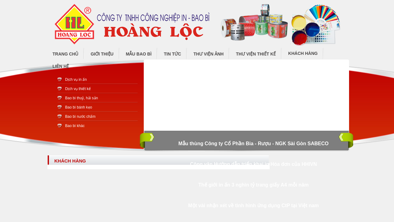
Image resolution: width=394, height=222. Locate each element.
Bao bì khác (75, 126)
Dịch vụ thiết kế (78, 89)
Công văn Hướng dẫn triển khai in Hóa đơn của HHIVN (253, 164)
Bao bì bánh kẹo (78, 107)
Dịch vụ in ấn (76, 79)
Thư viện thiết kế (256, 53)
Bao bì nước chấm (80, 116)
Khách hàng (303, 53)
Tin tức (172, 53)
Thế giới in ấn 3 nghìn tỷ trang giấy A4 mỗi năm (253, 184)
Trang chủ (65, 53)
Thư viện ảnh (208, 53)
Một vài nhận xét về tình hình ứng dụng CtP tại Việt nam (253, 205)
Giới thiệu (101, 53)
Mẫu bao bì (139, 53)
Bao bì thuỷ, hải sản (81, 98)
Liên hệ (61, 66)
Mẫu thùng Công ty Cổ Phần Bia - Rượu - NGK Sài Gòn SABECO (253, 143)
